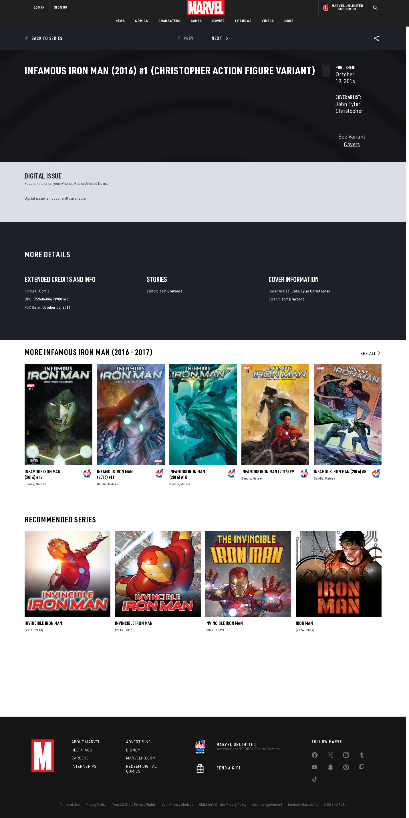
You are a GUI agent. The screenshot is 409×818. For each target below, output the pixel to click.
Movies (218, 21)
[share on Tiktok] (314, 780)
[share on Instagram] (346, 756)
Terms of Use (70, 804)
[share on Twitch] (362, 768)
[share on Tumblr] (362, 756)
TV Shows (243, 21)
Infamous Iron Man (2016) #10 (187, 540)
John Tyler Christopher (158, 134)
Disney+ (134, 750)
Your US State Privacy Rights (134, 804)
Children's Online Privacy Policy (223, 804)
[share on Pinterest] (346, 768)
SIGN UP (60, 7)
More (289, 21)
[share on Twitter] (330, 756)
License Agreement (267, 804)
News (120, 21)
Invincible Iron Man (43, 689)
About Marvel (86, 741)
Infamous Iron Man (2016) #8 (340, 538)
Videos (268, 21)
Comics (141, 21)
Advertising (138, 741)
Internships (84, 766)
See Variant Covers (154, 160)
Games (196, 21)
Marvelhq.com (141, 758)
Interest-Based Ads (303, 804)
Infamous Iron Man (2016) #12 (42, 540)
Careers (80, 758)
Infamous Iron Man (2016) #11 (115, 540)
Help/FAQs (82, 750)
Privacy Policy (96, 804)
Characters (169, 21)
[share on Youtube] (314, 768)
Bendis (29, 550)
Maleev (41, 550)
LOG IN (39, 7)
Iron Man (304, 689)
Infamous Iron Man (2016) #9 (267, 537)
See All (371, 419)
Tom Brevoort (171, 356)
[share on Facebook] (315, 756)
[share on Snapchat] (330, 768)
